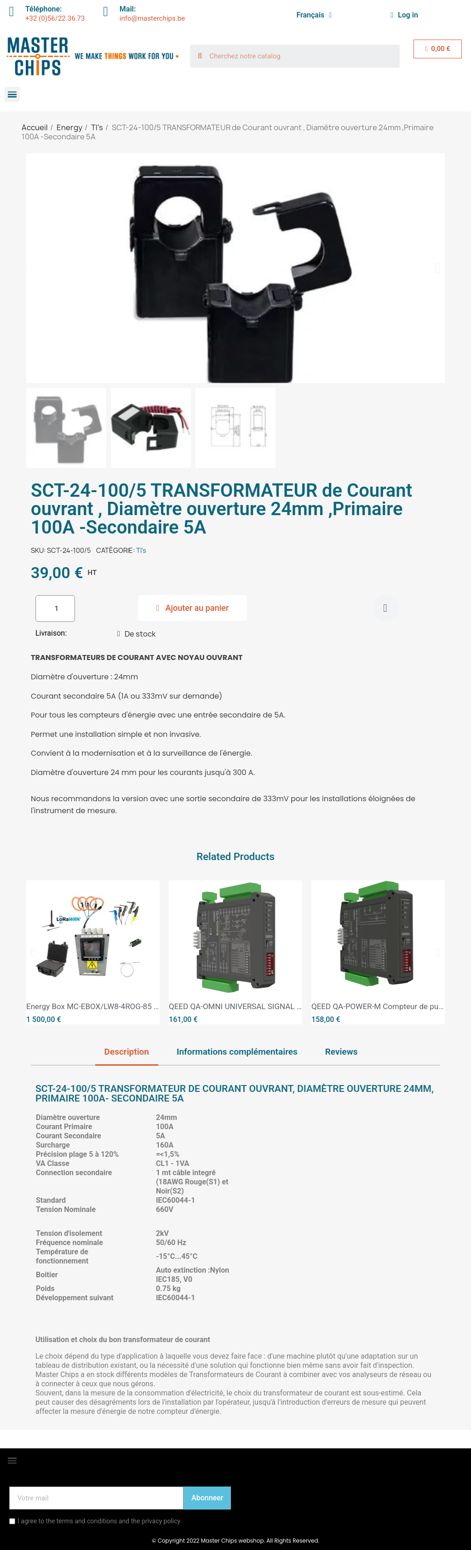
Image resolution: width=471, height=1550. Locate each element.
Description (126, 1051)
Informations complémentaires (237, 1051)
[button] (33, 268)
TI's (141, 550)
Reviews (341, 1051)
